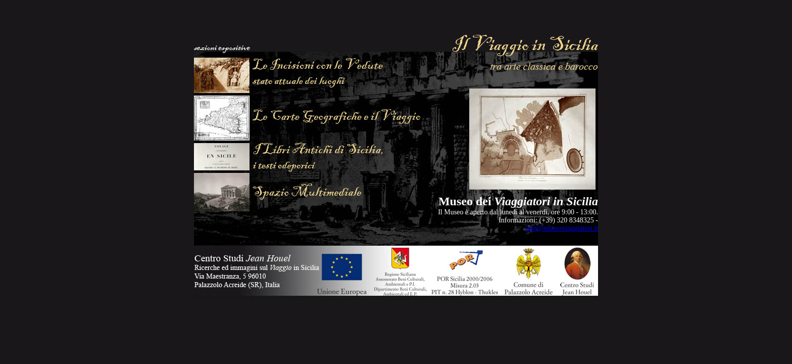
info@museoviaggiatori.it (561, 228)
